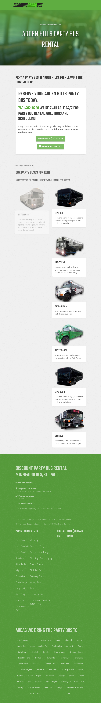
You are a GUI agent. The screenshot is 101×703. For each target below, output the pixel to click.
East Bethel (49, 675)
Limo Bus (20, 540)
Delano (30, 675)
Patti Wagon (21, 594)
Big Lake (46, 652)
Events (34, 531)
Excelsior (38, 681)
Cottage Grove (68, 669)
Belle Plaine (22, 652)
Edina (81, 675)
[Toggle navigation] (84, 5)
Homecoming (36, 594)
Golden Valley (34, 687)
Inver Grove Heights (75, 687)
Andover (80, 640)
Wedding (34, 540)
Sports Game (36, 564)
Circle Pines (64, 663)
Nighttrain (20, 570)
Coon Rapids (53, 669)
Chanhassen (23, 663)
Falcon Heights (52, 681)
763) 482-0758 (28, 109)
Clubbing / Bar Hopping (41, 558)
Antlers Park (43, 646)
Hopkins (72, 675)
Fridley (20, 687)
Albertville (69, 640)
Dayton (20, 675)
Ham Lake (48, 687)
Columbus (40, 669)
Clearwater (78, 663)
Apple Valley (57, 646)
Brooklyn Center (76, 652)
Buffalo (38, 658)
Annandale (21, 646)
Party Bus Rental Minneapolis (24, 482)
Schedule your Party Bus (50, 147)
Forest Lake (79, 681)
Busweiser (21, 576)
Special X (20, 558)
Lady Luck (20, 588)
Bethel (35, 652)
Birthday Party (37, 570)
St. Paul (34, 640)
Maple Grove (46, 640)
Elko (29, 681)
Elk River (20, 681)
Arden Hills (70, 646)
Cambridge (64, 658)
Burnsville (51, 658)
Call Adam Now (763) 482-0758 (50, 139)
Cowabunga (21, 582)
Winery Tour (36, 582)
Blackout (20, 600)
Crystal (81, 669)
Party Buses (23, 531)
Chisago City (49, 663)
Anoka (32, 646)
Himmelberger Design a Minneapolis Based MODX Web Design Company (43, 524)
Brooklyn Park (24, 658)
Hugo (59, 687)
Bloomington (59, 652)
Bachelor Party (37, 546)
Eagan (38, 675)
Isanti (70, 693)
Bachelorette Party (39, 552)
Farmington (66, 681)
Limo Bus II (21, 552)
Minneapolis (22, 640)
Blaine (58, 640)
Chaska (36, 663)
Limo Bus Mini (22, 546)
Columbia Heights (24, 669)
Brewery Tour (36, 576)
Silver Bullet (21, 564)
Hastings (61, 675)
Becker (81, 646)
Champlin (79, 658)
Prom (32, 588)
